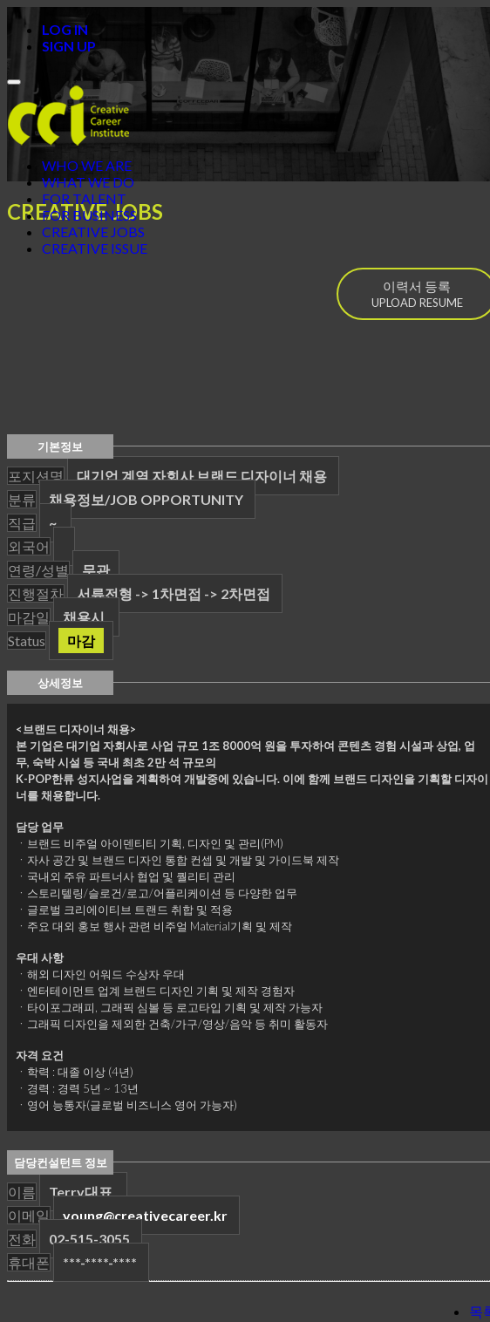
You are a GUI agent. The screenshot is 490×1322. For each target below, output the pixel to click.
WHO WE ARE (87, 165)
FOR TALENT (84, 198)
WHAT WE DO (88, 182)
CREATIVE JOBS (93, 231)
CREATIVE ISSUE (94, 248)
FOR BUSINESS (89, 215)
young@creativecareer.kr (145, 1215)
